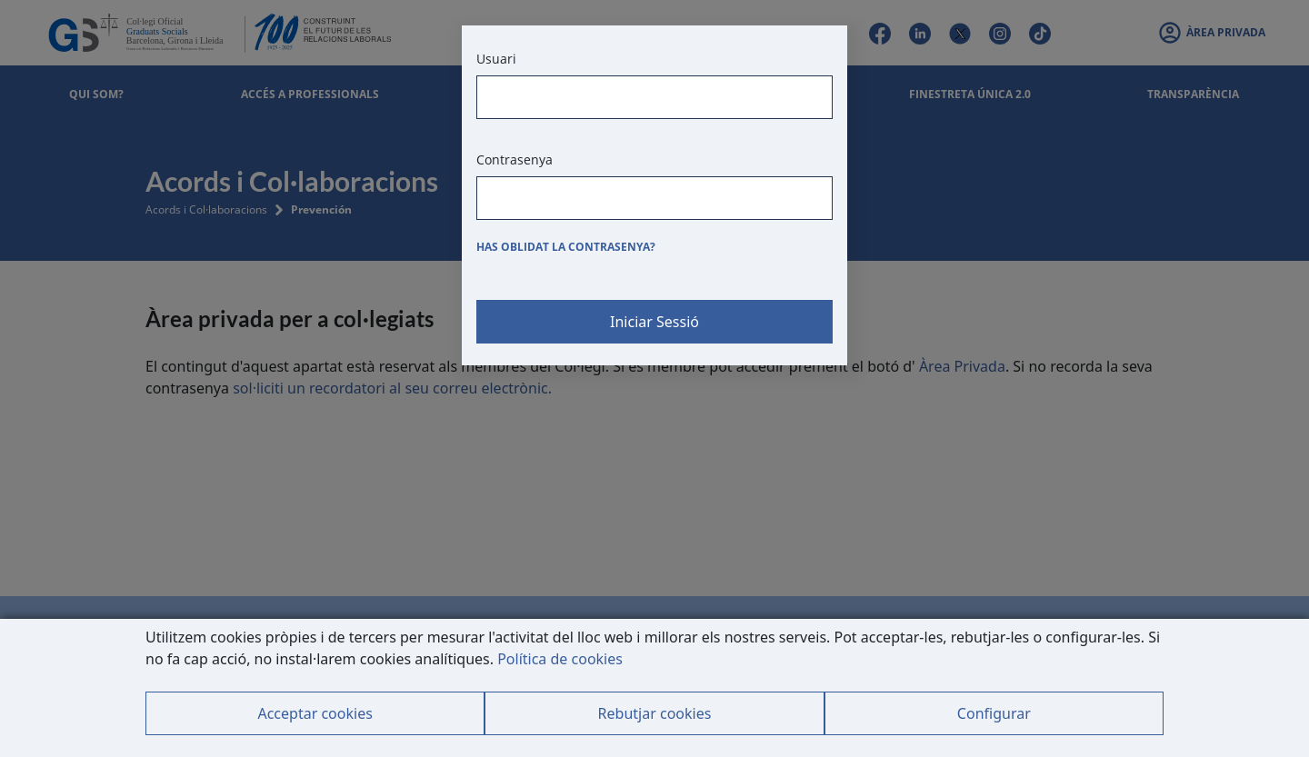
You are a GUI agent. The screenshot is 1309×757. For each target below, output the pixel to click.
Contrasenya (514, 159)
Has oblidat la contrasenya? (565, 246)
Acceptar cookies (314, 713)
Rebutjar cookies (655, 713)
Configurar (994, 713)
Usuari (496, 58)
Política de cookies (560, 659)
